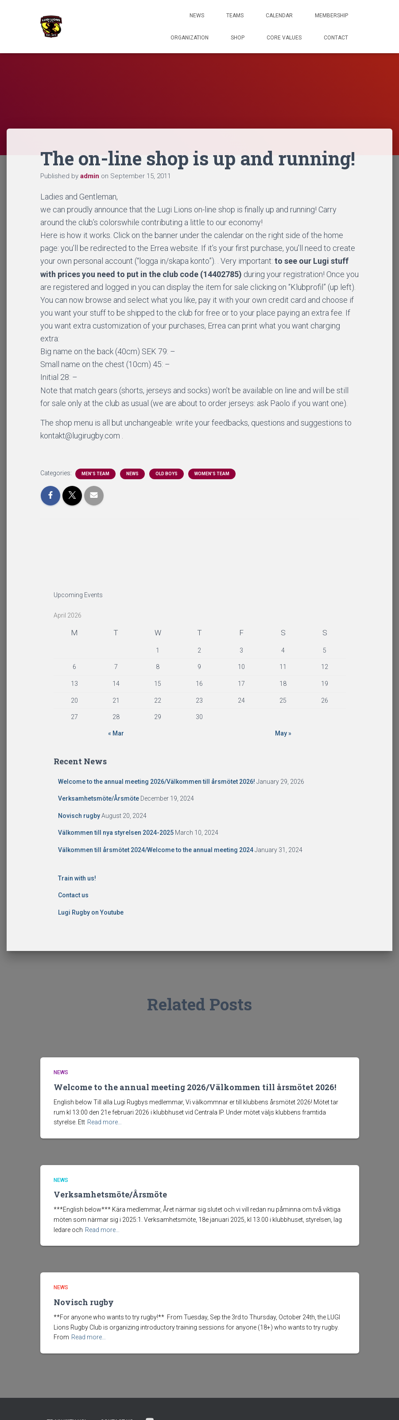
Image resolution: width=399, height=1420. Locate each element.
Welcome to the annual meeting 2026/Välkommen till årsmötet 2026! (156, 781)
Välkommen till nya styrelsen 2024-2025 (116, 832)
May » (283, 733)
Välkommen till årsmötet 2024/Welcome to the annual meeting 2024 (155, 849)
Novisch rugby (79, 815)
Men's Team (95, 473)
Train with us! (77, 878)
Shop (237, 38)
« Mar (116, 733)
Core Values (284, 38)
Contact (336, 38)
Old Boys (166, 473)
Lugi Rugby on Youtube (91, 912)
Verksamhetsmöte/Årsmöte (98, 798)
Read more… (104, 1122)
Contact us (73, 895)
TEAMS (235, 15)
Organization (189, 38)
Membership (331, 15)
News (197, 15)
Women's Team (211, 473)
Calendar (279, 15)
